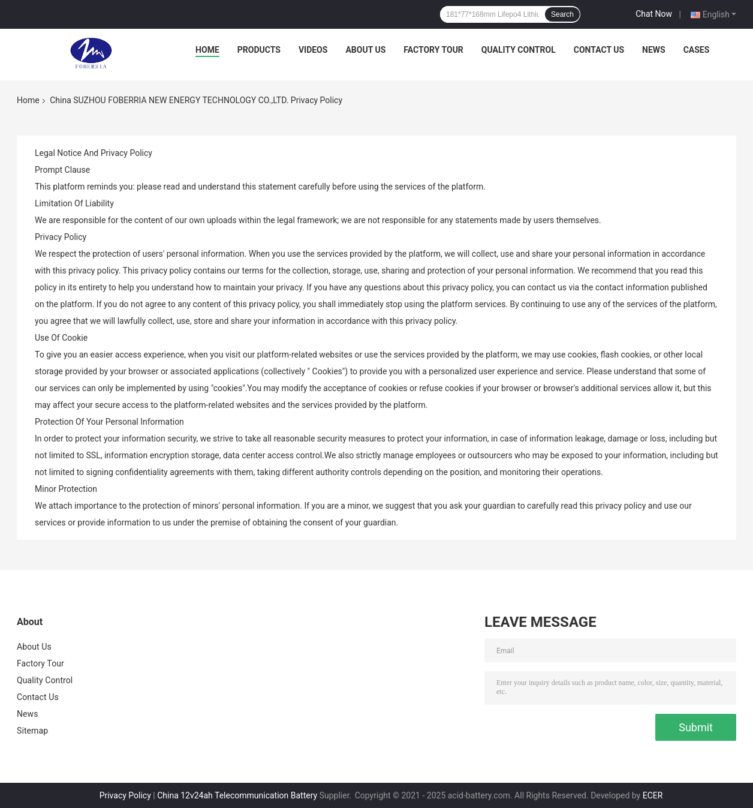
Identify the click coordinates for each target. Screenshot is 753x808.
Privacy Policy (125, 795)
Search (562, 14)
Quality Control (518, 50)
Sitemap (32, 730)
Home (207, 50)
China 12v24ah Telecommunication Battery (237, 795)
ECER (653, 795)
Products (259, 50)
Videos (313, 50)
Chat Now (653, 14)
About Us (365, 50)
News (653, 50)
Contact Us (599, 50)
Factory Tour (433, 50)
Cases (696, 50)
